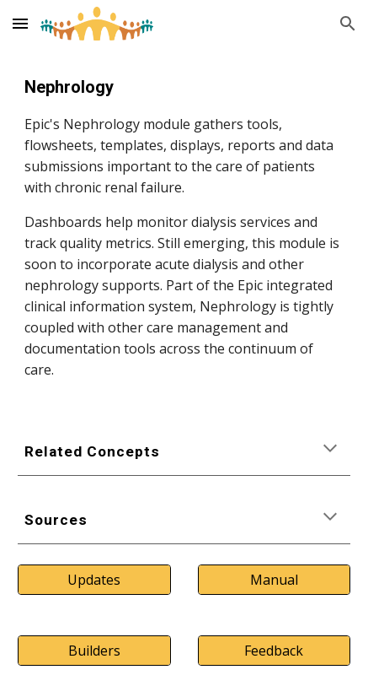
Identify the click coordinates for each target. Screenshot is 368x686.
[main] (184, 227)
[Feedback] (274, 650)
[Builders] (94, 650)
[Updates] (94, 579)
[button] (20, 23)
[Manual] (274, 579)
